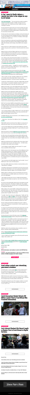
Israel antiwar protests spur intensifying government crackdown (13, 359)
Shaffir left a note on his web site (19, 131)
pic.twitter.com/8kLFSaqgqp (6, 116)
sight (16, 269)
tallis (9, 196)
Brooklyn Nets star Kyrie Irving (9, 63)
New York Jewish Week (6, 21)
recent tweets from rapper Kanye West (20, 61)
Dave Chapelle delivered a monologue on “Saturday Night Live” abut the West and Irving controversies (15, 72)
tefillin (13, 196)
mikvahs (25, 104)
